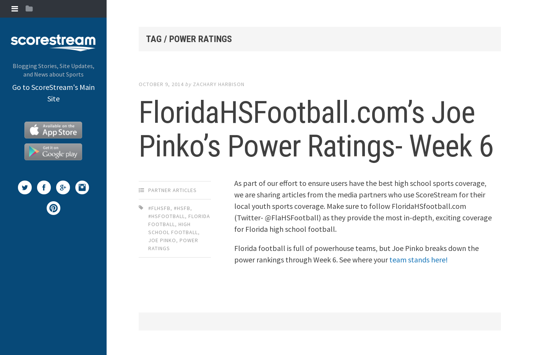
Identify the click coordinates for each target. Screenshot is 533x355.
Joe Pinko (162, 240)
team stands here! (418, 259)
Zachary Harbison (219, 84)
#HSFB (182, 208)
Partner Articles (172, 190)
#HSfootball (166, 216)
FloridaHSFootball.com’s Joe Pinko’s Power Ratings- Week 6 (316, 129)
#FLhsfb (159, 208)
